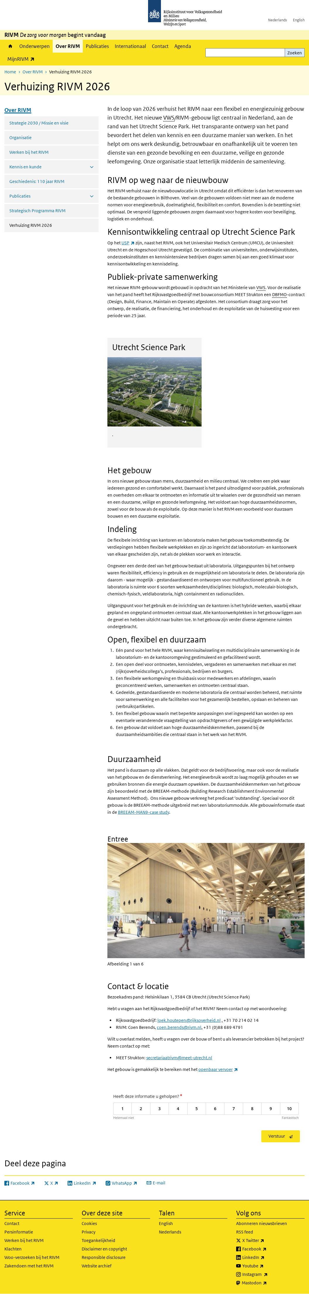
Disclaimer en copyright (104, 1249)
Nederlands (277, 20)
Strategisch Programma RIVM (37, 210)
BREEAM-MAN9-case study (143, 812)
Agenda (182, 46)
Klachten (13, 1249)
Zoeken (294, 53)
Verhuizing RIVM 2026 (46, 225)
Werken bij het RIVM (29, 152)
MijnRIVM (22, 59)
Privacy (88, 1232)
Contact (160, 46)
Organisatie (20, 137)
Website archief (96, 1266)
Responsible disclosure (104, 1257)
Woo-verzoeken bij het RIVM (31, 1257)
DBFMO (279, 294)
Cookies (89, 1223)
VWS (168, 117)
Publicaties (97, 46)
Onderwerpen (34, 46)
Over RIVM (68, 46)
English (299, 20)
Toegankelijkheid (98, 1240)
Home (10, 46)
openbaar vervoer (218, 1069)
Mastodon (267, 1282)
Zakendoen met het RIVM (29, 1266)
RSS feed (244, 1232)
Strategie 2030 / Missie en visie (38, 123)
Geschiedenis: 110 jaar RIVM (36, 181)
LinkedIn (266, 1257)
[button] (206, 896)
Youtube (265, 1265)
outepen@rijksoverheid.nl (195, 1020)
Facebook (267, 1248)
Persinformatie (18, 1232)
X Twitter (266, 1240)
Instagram (267, 1274)
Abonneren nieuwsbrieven (261, 1223)
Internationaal (130, 46)
